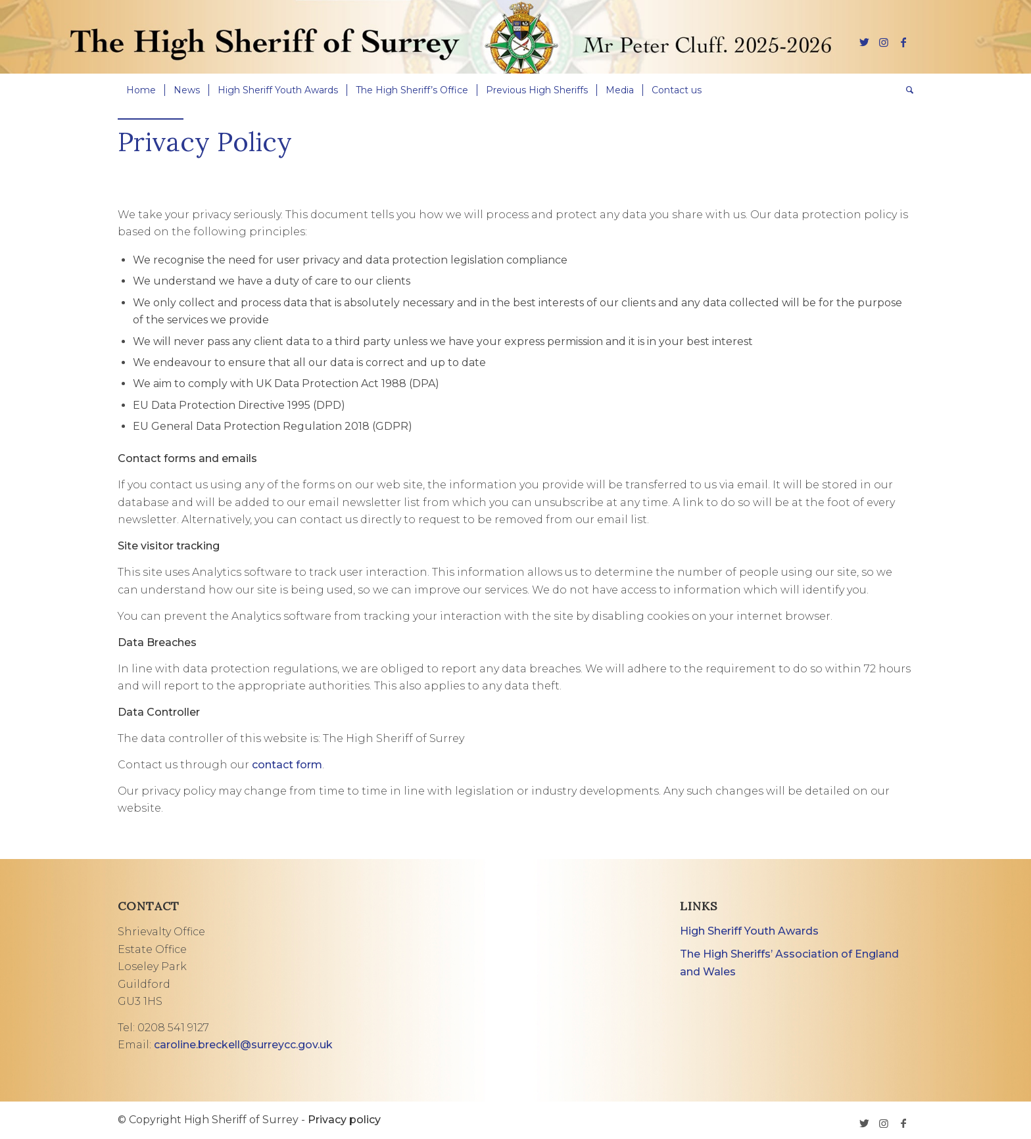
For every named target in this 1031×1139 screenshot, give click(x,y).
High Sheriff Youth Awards (749, 931)
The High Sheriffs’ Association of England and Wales (789, 962)
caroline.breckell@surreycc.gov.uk (243, 1044)
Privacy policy (344, 1119)
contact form (287, 764)
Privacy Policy (205, 141)
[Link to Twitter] (864, 42)
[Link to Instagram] (884, 42)
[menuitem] (141, 90)
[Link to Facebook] (903, 42)
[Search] (905, 90)
